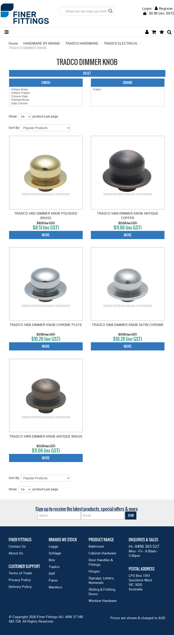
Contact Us (17, 546)
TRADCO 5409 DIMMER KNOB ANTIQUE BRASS (45, 436)
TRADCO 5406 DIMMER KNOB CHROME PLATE (46, 324)
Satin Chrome (46, 103)
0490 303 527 (147, 546)
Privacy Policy (20, 579)
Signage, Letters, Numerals (101, 580)
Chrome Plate (46, 96)
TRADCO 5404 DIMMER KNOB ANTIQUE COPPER (127, 215)
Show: (13, 116)
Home (13, 43)
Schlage (55, 553)
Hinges (94, 571)
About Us (16, 553)
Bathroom (96, 546)
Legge (53, 546)
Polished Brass (46, 100)
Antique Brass (46, 89)
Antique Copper (46, 93)
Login (147, 8)
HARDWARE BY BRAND (41, 43)
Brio (52, 560)
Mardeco (55, 587)
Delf (52, 573)
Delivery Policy (20, 586)
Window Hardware (103, 600)
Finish (45, 82)
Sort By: (14, 127)
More (46, 234)
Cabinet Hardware (102, 553)
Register (166, 8)
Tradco (127, 89)
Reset (87, 73)
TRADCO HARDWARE (81, 43)
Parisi (53, 580)
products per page (45, 116)
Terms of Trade (20, 573)
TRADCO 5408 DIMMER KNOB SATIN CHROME (128, 324)
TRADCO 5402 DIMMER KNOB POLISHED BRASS (45, 215)
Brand (127, 82)
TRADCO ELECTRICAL (121, 43)
